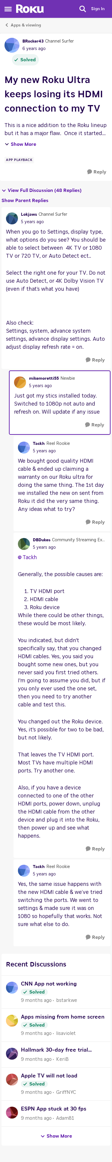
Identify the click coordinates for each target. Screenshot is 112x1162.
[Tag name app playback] (19, 160)
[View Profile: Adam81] (12, 1113)
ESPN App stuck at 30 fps (53, 1109)
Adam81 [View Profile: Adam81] (65, 1118)
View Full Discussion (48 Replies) (41, 190)
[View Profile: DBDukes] (24, 544)
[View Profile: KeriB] (12, 1054)
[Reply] (97, 172)
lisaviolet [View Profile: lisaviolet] (66, 1033)
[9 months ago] (36, 1000)
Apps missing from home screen (63, 1017)
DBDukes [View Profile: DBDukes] (41, 540)
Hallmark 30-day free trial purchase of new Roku (54, 1050)
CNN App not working (49, 984)
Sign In (98, 9)
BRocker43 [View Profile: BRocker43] (33, 41)
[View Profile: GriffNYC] (12, 1080)
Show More (20, 144)
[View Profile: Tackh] (24, 447)
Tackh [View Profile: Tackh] (39, 444)
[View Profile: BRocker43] (11, 45)
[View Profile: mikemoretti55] (20, 382)
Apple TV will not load (49, 1076)
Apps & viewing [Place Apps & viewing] (22, 25)
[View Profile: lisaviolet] (12, 1021)
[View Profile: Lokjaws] (12, 218)
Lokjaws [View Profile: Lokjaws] (29, 214)
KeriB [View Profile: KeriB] (62, 1059)
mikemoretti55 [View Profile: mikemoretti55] (44, 378)
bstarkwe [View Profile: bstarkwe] (66, 1000)
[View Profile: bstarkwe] (12, 988)
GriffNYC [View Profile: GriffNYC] (66, 1092)
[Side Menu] (8, 8)
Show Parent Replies (24, 200)
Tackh (30, 557)
